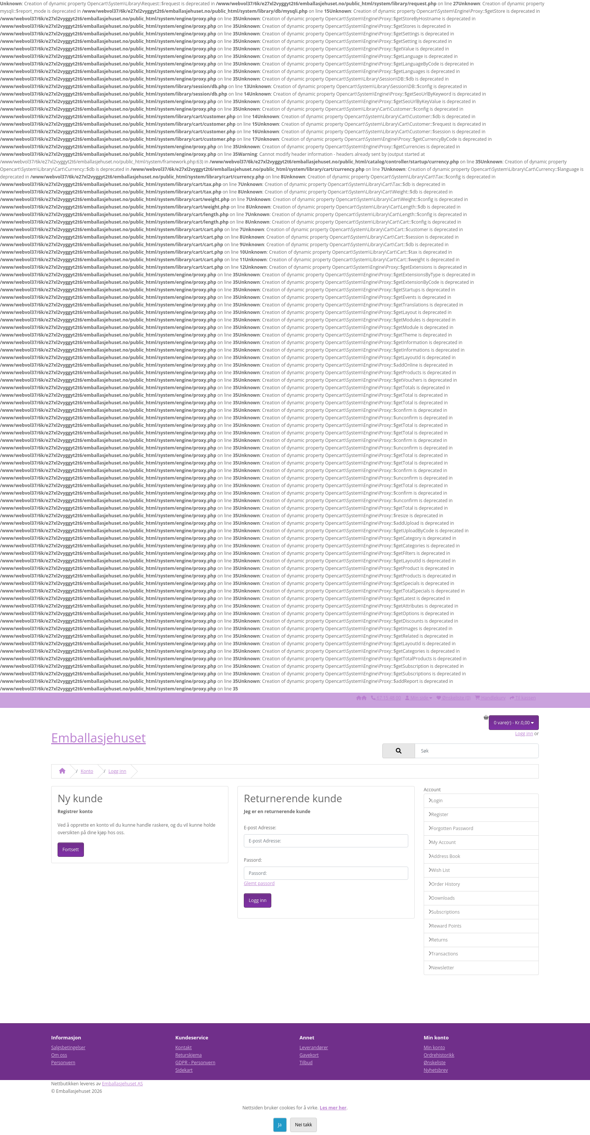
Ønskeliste (435, 1062)
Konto (87, 771)
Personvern (63, 1062)
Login (435, 800)
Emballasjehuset (98, 737)
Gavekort (309, 1055)
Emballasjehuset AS (122, 1083)
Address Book (444, 856)
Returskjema (188, 1055)
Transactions (443, 954)
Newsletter (441, 967)
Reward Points (445, 926)
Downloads (442, 898)
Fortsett (70, 849)
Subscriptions (444, 912)
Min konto (434, 1047)
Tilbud (306, 1062)
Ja (280, 1124)
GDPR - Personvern (195, 1062)
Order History (444, 884)
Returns (438, 940)
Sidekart (184, 1070)
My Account (442, 842)
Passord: (253, 860)
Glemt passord (259, 883)
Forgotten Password (451, 828)
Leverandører (314, 1047)
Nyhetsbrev (436, 1070)
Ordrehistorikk (439, 1055)
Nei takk (303, 1124)
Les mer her (333, 1108)
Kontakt (183, 1047)
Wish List (439, 870)
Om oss (59, 1055)
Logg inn (524, 733)
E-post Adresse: (260, 827)
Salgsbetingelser (68, 1047)
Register (438, 814)
